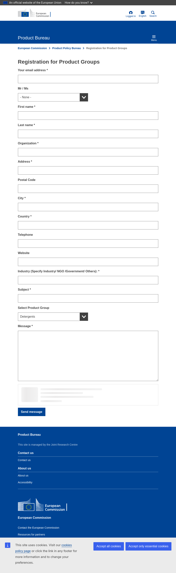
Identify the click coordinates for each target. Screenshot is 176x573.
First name (26, 106)
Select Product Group (33, 307)
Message (25, 326)
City (22, 198)
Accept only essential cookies (148, 546)
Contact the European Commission (38, 527)
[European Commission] (45, 505)
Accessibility (25, 482)
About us (23, 475)
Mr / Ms (23, 88)
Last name (26, 125)
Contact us (24, 460)
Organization (28, 143)
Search (153, 14)
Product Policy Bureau (66, 48)
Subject (24, 289)
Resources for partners (31, 534)
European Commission (32, 48)
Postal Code (26, 179)
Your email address (33, 70)
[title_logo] (36, 13)
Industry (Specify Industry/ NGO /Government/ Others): (59, 271)
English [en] (142, 14)
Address (25, 161)
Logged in (131, 14)
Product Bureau (29, 434)
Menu (154, 38)
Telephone (25, 234)
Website (24, 253)
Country (25, 216)
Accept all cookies (108, 546)
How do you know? (79, 2)
